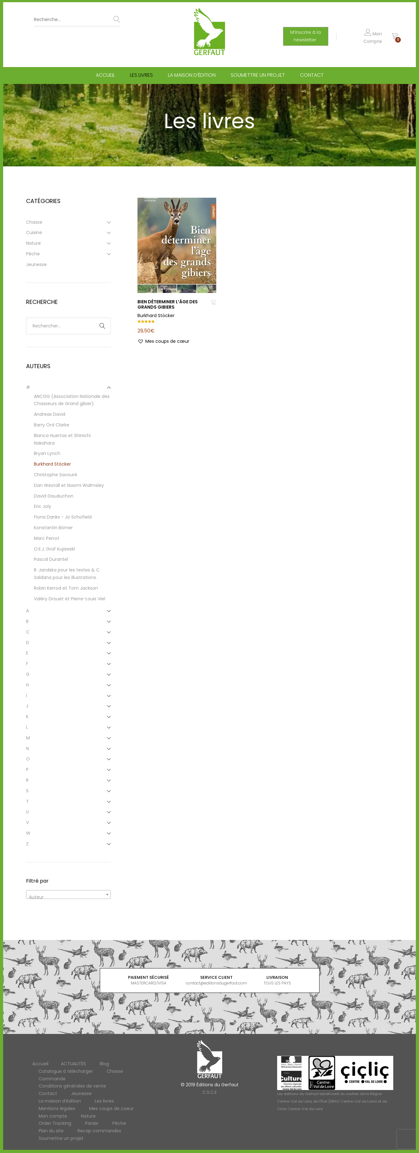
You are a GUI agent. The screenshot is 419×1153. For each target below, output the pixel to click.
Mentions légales (57, 1108)
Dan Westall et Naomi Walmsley (69, 485)
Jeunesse (36, 264)
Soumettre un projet (258, 76)
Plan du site (51, 1131)
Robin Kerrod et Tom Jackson (66, 588)
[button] (163, 341)
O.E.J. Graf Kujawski (54, 549)
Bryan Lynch (47, 453)
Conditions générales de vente (72, 1086)
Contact (312, 76)
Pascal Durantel (51, 559)
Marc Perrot (46, 538)
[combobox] (68, 894)
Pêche (33, 254)
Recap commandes (99, 1131)
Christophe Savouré (55, 475)
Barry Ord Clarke (51, 425)
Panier (92, 1123)
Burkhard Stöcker (156, 315)
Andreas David (49, 414)
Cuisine (34, 232)
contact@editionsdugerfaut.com (216, 983)
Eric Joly (42, 506)
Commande (52, 1079)
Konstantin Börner (53, 527)
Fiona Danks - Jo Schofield (63, 517)
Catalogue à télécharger (66, 1071)
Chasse (34, 222)
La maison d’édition (192, 76)
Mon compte (53, 1116)
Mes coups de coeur (111, 1108)
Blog (104, 1064)
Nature (33, 243)
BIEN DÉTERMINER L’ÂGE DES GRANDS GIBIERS (167, 304)
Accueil (105, 76)
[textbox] (68, 897)
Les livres (141, 76)
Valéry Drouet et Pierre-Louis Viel (69, 599)
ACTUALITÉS (73, 1064)
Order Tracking (55, 1123)
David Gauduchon (53, 496)
